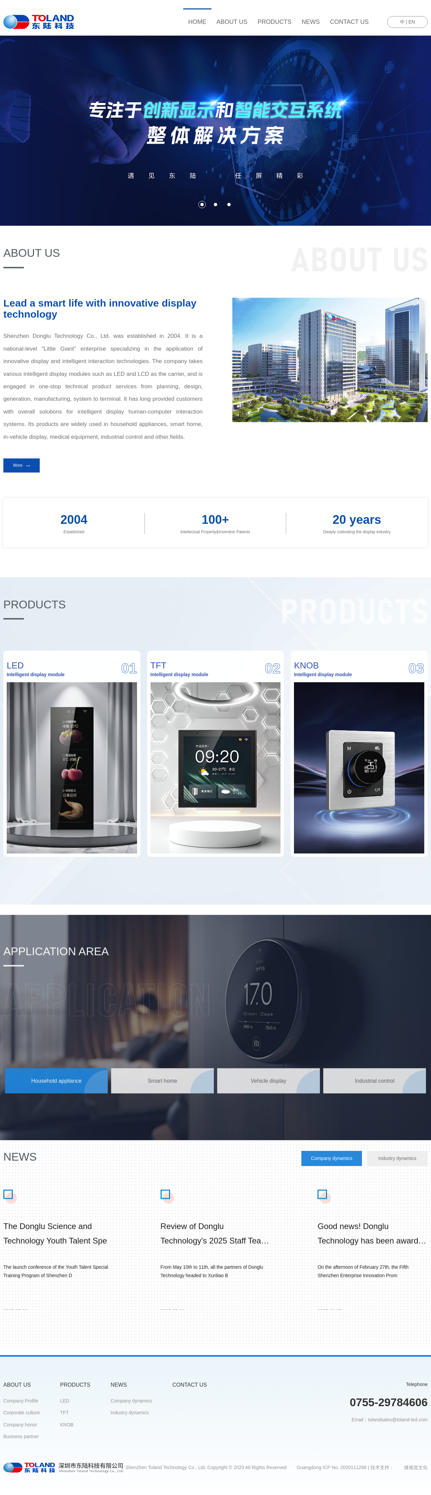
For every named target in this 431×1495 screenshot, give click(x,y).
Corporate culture (21, 1412)
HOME (197, 22)
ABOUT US (232, 22)
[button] (202, 204)
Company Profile (20, 1400)
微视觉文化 (416, 1467)
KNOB (67, 1424)
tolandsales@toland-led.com (398, 1419)
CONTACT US (349, 22)
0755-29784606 (389, 1402)
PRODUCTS (275, 22)
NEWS (311, 22)
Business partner (21, 1436)
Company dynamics (131, 1400)
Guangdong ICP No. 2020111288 (332, 1467)
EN (411, 22)
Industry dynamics (130, 1412)
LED (64, 1400)
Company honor (20, 1424)
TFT (64, 1412)
